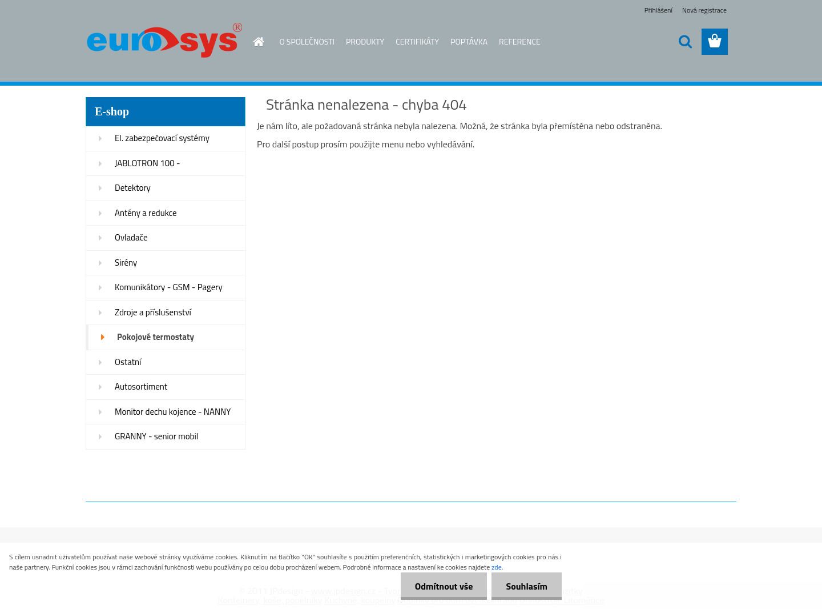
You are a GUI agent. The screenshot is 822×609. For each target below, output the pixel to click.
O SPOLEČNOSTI (307, 41)
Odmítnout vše (444, 586)
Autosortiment (141, 386)
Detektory (133, 187)
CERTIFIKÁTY (417, 41)
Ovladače (131, 237)
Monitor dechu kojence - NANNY (173, 411)
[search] (685, 42)
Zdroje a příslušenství (153, 312)
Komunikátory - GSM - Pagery (169, 287)
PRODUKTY (365, 41)
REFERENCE (520, 41)
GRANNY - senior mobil (156, 436)
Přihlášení (658, 10)
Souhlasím (526, 586)
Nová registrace (704, 10)
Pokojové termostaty (155, 336)
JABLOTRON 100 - (147, 163)
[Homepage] (258, 42)
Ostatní (128, 361)
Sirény (126, 262)
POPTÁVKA (468, 41)
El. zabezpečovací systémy (162, 138)
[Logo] (164, 42)
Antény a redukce (146, 212)
